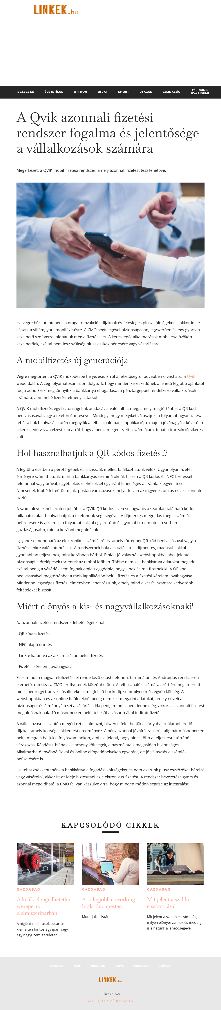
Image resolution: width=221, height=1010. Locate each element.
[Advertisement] (110, 53)
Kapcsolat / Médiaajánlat (110, 1001)
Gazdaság (28, 889)
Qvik (191, 376)
